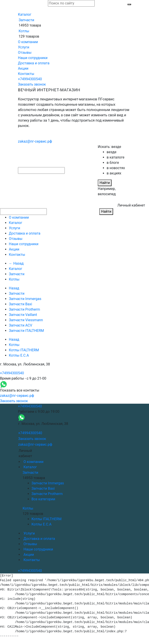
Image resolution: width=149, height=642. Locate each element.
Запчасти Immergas (25, 299)
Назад (14, 288)
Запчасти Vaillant (23, 315)
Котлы (24, 31)
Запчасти (26, 20)
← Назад (16, 263)
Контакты (26, 74)
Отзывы (24, 52)
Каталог (24, 14)
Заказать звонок (32, 84)
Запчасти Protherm (24, 309)
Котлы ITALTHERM (24, 350)
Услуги (23, 47)
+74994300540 (30, 79)
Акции (23, 68)
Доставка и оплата (33, 63)
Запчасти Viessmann (26, 320)
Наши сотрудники (32, 58)
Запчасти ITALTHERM (26, 331)
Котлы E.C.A (19, 355)
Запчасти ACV (20, 325)
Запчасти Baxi (20, 304)
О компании (28, 42)
